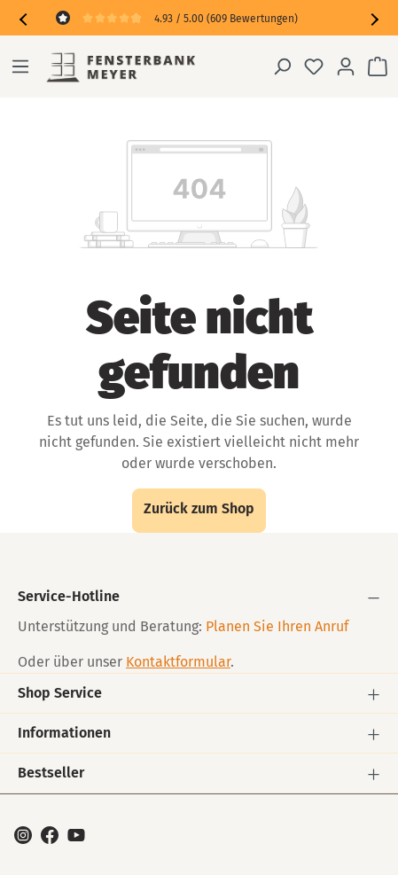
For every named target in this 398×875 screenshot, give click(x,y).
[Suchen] (282, 66)
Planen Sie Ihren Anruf (277, 626)
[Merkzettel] (314, 66)
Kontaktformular (178, 661)
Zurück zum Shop (199, 508)
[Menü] (20, 66)
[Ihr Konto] (346, 66)
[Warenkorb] (378, 66)
